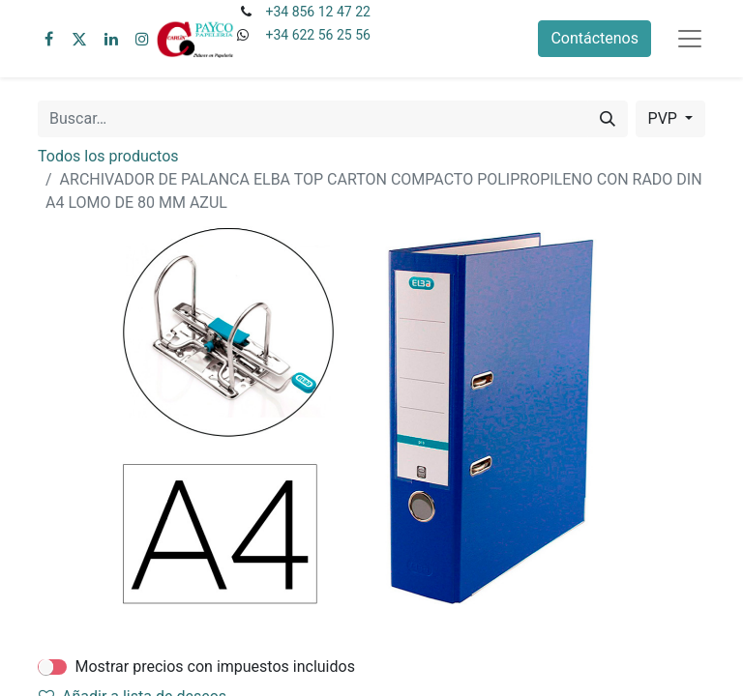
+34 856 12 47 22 (317, 11)
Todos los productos (108, 156)
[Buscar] (607, 119)
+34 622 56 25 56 (317, 35)
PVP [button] (664, 118)
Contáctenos (594, 38)
